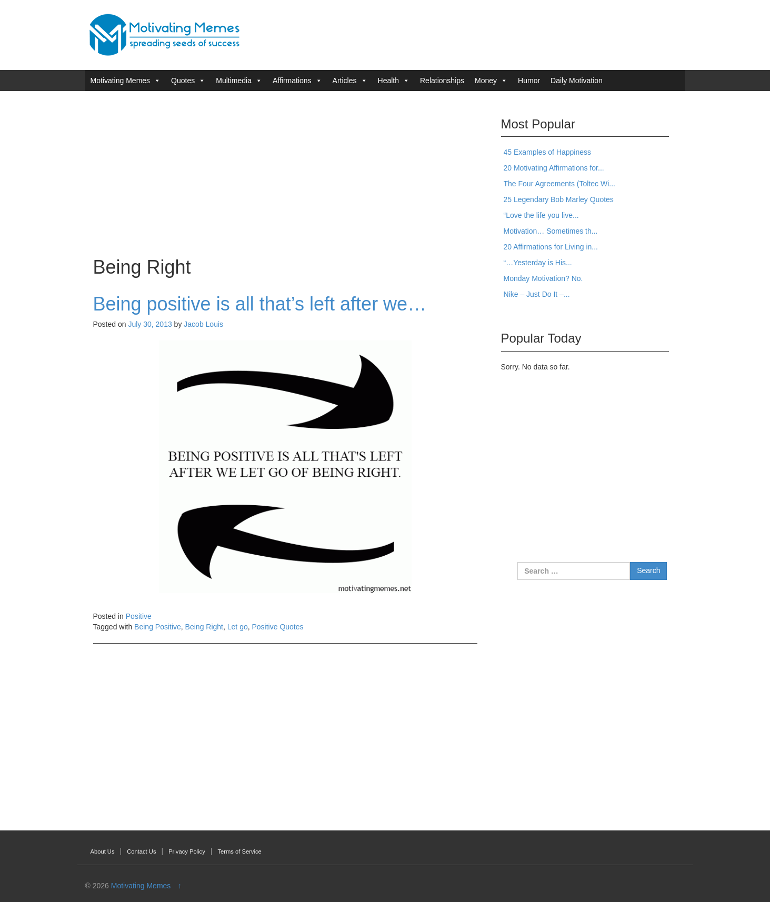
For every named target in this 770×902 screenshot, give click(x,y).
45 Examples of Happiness (548, 152)
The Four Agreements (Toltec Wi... (559, 183)
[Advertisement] (285, 172)
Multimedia (234, 80)
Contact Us (141, 851)
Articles (345, 80)
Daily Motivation (577, 80)
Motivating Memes (121, 80)
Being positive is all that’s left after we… (260, 304)
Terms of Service (239, 851)
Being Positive (157, 627)
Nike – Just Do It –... (537, 294)
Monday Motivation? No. (543, 278)
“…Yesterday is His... (538, 262)
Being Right (204, 627)
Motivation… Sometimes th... (551, 231)
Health (388, 80)
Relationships (442, 80)
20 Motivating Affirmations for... (554, 168)
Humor (529, 80)
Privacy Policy (186, 851)
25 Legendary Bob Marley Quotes (559, 199)
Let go (237, 627)
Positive (139, 616)
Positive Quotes (278, 627)
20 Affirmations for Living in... (551, 247)
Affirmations (292, 80)
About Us (103, 851)
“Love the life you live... (541, 215)
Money (486, 80)
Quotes (183, 80)
